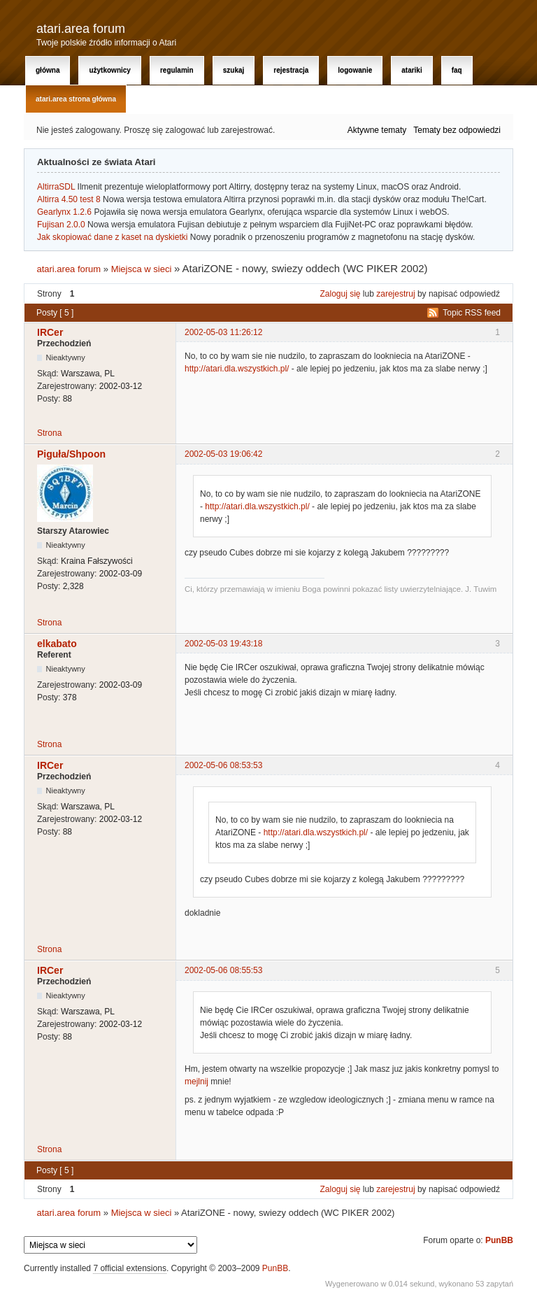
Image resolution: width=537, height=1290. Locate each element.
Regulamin (177, 70)
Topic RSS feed (472, 313)
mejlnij (196, 1081)
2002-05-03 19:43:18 (223, 643)
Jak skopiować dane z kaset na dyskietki (112, 237)
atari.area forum (80, 29)
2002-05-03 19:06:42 (223, 454)
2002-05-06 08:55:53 (223, 970)
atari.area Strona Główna (76, 99)
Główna (47, 70)
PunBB (499, 1240)
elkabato (57, 643)
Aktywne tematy (377, 130)
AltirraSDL (56, 187)
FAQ (457, 70)
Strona (49, 433)
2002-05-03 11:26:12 (223, 332)
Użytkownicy (109, 70)
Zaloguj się (340, 294)
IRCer (50, 332)
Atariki (411, 70)
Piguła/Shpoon (71, 454)
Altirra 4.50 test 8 (69, 199)
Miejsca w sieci (141, 269)
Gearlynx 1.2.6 (64, 212)
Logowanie (355, 70)
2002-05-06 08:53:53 (223, 765)
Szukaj (234, 70)
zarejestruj (395, 294)
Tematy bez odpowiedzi (457, 130)
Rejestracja (290, 70)
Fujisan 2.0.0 (61, 224)
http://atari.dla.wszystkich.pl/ (237, 369)
